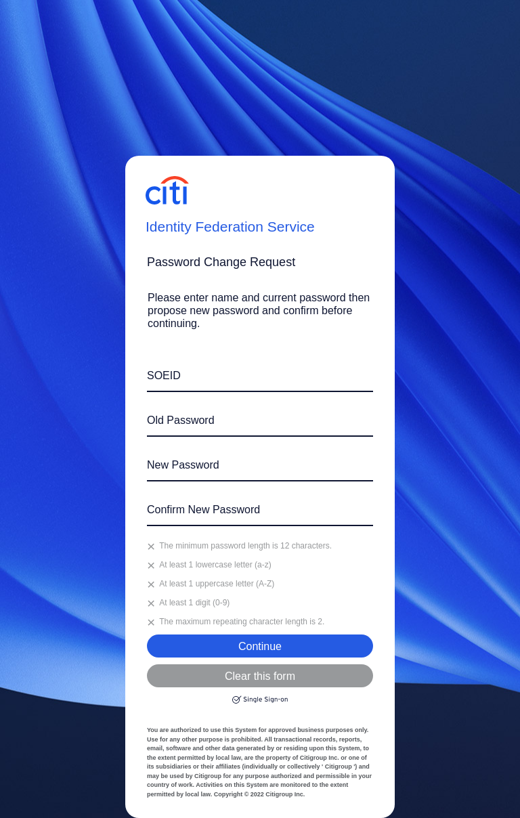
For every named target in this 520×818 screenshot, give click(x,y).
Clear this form (260, 676)
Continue (260, 646)
